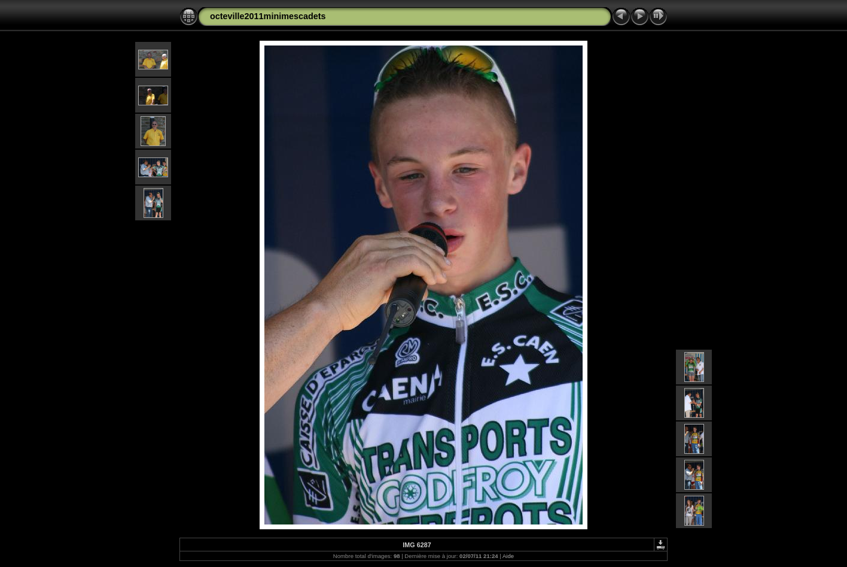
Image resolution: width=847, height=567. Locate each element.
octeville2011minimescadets (268, 16)
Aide (508, 556)
